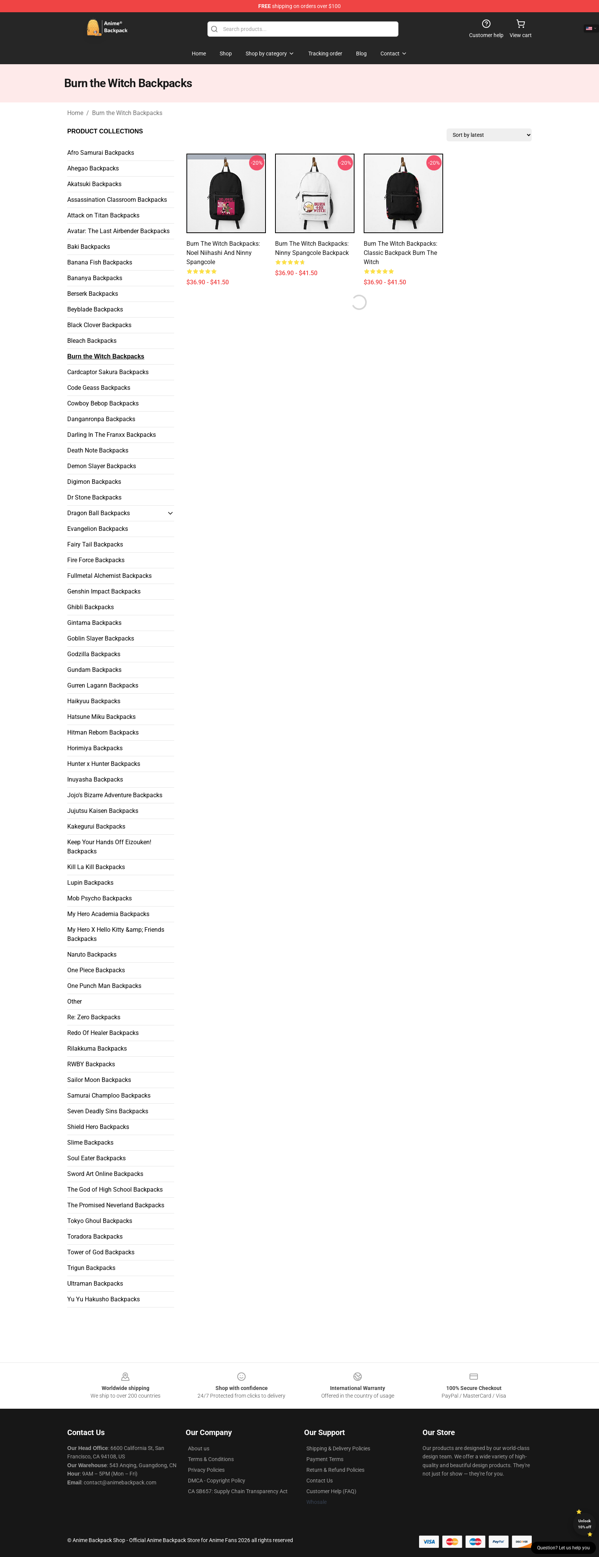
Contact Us (319, 1481)
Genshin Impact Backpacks (104, 591)
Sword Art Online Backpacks (105, 1173)
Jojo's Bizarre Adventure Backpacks (114, 795)
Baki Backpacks (88, 246)
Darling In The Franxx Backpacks (111, 434)
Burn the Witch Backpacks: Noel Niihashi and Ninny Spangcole (223, 253)
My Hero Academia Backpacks (108, 914)
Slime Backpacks (90, 1142)
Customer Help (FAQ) (331, 1491)
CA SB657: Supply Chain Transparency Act (238, 1491)
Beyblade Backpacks (95, 309)
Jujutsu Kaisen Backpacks (102, 810)
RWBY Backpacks (91, 1064)
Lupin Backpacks (90, 882)
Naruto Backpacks (92, 954)
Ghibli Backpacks (90, 607)
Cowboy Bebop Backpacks (103, 403)
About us (198, 1448)
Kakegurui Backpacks (96, 826)
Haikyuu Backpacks (93, 701)
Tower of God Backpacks (100, 1252)
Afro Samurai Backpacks (100, 152)
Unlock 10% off (584, 1524)
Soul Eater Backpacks (96, 1158)
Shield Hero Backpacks (98, 1126)
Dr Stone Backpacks (94, 497)
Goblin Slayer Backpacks (100, 638)
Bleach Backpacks (92, 340)
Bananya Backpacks (94, 278)
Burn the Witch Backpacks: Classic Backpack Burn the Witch (400, 253)
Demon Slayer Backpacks (101, 466)
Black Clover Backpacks (99, 325)
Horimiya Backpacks (95, 748)
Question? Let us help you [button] (563, 1548)
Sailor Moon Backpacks (99, 1079)
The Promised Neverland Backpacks (115, 1205)
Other (74, 1001)
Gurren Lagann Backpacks (102, 685)
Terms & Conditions (211, 1459)
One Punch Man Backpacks (104, 985)
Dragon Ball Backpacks (98, 513)
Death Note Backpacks (97, 450)
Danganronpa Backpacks (101, 419)
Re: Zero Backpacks (93, 1017)
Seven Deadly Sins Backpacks (107, 1111)
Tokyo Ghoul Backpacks (99, 1221)
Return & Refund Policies (335, 1470)
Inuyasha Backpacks (95, 779)
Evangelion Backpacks (97, 528)
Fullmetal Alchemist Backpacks (109, 575)
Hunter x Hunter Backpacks (103, 763)
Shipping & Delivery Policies (338, 1448)
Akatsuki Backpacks (94, 184)
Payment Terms (324, 1459)
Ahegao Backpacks (93, 168)
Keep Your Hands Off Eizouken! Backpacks (109, 847)
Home (75, 113)
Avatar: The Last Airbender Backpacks (118, 231)
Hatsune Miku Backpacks (101, 716)
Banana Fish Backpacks (99, 262)
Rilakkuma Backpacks (97, 1048)
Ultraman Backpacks (95, 1283)
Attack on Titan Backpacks (103, 215)
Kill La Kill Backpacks (96, 867)
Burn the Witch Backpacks (127, 113)
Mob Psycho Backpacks (99, 898)
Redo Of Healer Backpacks (103, 1032)
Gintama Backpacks (94, 622)
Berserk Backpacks (92, 293)
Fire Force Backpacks (96, 560)
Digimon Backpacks (94, 481)
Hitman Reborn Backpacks (103, 732)
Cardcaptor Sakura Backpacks (108, 372)
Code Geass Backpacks (98, 387)
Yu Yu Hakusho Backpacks (103, 1299)
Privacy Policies (206, 1470)
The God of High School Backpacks (115, 1189)
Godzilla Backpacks (93, 654)
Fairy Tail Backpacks (95, 544)
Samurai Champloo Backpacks (109, 1095)
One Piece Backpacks (96, 970)
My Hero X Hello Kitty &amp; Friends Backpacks (115, 934)
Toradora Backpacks (95, 1236)
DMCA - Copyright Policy (216, 1481)
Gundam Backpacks (94, 669)
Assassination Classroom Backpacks (117, 199)
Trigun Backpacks (91, 1268)
